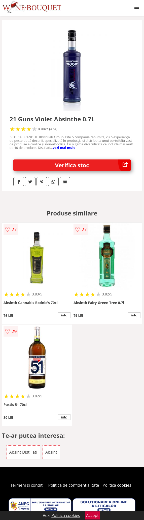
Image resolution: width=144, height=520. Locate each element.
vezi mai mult (64, 147)
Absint (51, 452)
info (64, 315)
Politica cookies (117, 485)
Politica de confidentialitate (73, 485)
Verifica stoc (93, 165)
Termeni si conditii (27, 485)
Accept (92, 515)
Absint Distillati (23, 452)
